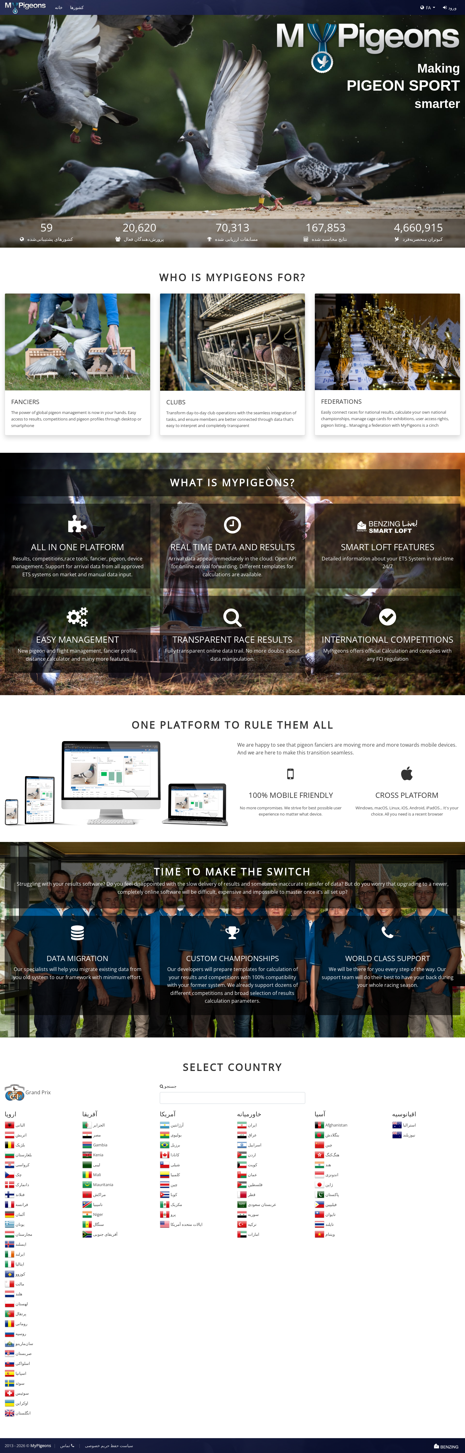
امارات (248, 1234)
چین (168, 1184)
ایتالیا (14, 1264)
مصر (91, 1135)
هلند (13, 1294)
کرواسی (17, 1164)
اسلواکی (17, 1363)
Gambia (94, 1145)
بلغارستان (18, 1155)
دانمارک (17, 1184)
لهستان (16, 1304)
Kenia (92, 1155)
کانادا (169, 1155)
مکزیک (171, 1204)
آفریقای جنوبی (100, 1234)
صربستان (18, 1353)
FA (425, 8)
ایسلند (15, 1244)
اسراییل (249, 1145)
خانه (59, 7)
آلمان (15, 1214)
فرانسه (16, 1204)
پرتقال (15, 1313)
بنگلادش (327, 1135)
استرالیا (404, 1125)
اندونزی (326, 1174)
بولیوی (171, 1135)
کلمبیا (170, 1174)
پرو (168, 1214)
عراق (247, 1135)
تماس (67, 1445)
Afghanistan (331, 1125)
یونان (15, 1224)
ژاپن (324, 1184)
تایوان (325, 1214)
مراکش (94, 1194)
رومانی (16, 1323)
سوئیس (17, 1393)
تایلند (324, 1224)
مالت (14, 1284)
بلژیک (15, 1145)
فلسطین (249, 1184)
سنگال (93, 1224)
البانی (15, 1125)
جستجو (168, 1086)
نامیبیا (92, 1204)
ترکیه (247, 1224)
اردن (246, 1155)
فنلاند (15, 1194)
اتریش (16, 1135)
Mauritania (97, 1184)
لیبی (91, 1164)
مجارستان (18, 1234)
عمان (247, 1174)
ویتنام (325, 1234)
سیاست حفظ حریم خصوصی (109, 1445)
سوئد (15, 1383)
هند (323, 1164)
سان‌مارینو (19, 1343)
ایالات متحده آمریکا (181, 1224)
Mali (91, 1174)
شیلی (170, 1164)
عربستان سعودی (256, 1204)
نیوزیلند (403, 1135)
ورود (450, 7)
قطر (246, 1194)
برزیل (170, 1145)
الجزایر (93, 1125)
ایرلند (15, 1254)
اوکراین (16, 1403)
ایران (247, 1125)
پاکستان (327, 1194)
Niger (92, 1214)
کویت (247, 1164)
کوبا (168, 1194)
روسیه (15, 1333)
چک (13, 1174)
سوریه (248, 1214)
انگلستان (18, 1413)
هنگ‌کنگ (327, 1155)
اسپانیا (15, 1373)
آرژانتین (172, 1125)
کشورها (77, 7)
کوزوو (15, 1274)
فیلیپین (326, 1204)
